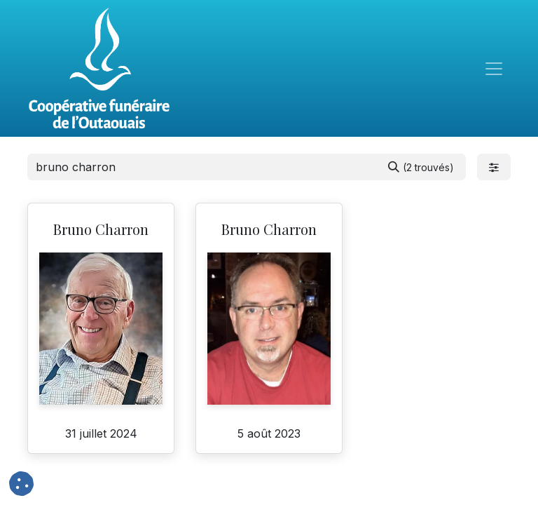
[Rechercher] (421, 167)
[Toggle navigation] (494, 68)
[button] (21, 483)
